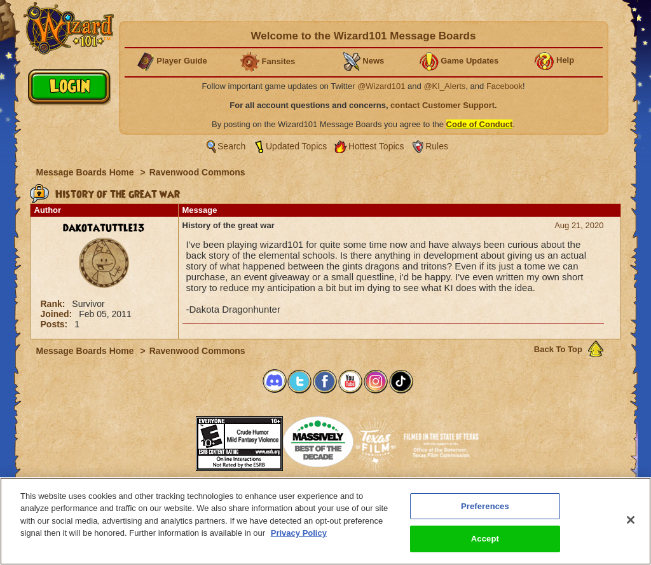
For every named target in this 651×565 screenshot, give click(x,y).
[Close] (631, 520)
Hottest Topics (376, 146)
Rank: (54, 304)
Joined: (58, 314)
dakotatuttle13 (104, 228)
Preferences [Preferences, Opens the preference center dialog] (485, 506)
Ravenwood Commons (197, 172)
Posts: (56, 324)
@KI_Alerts (444, 86)
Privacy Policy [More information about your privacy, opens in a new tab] (299, 533)
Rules (436, 146)
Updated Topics (296, 146)
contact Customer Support (442, 105)
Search (231, 146)
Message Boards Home (86, 172)
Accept (485, 538)
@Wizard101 (381, 86)
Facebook (504, 86)
